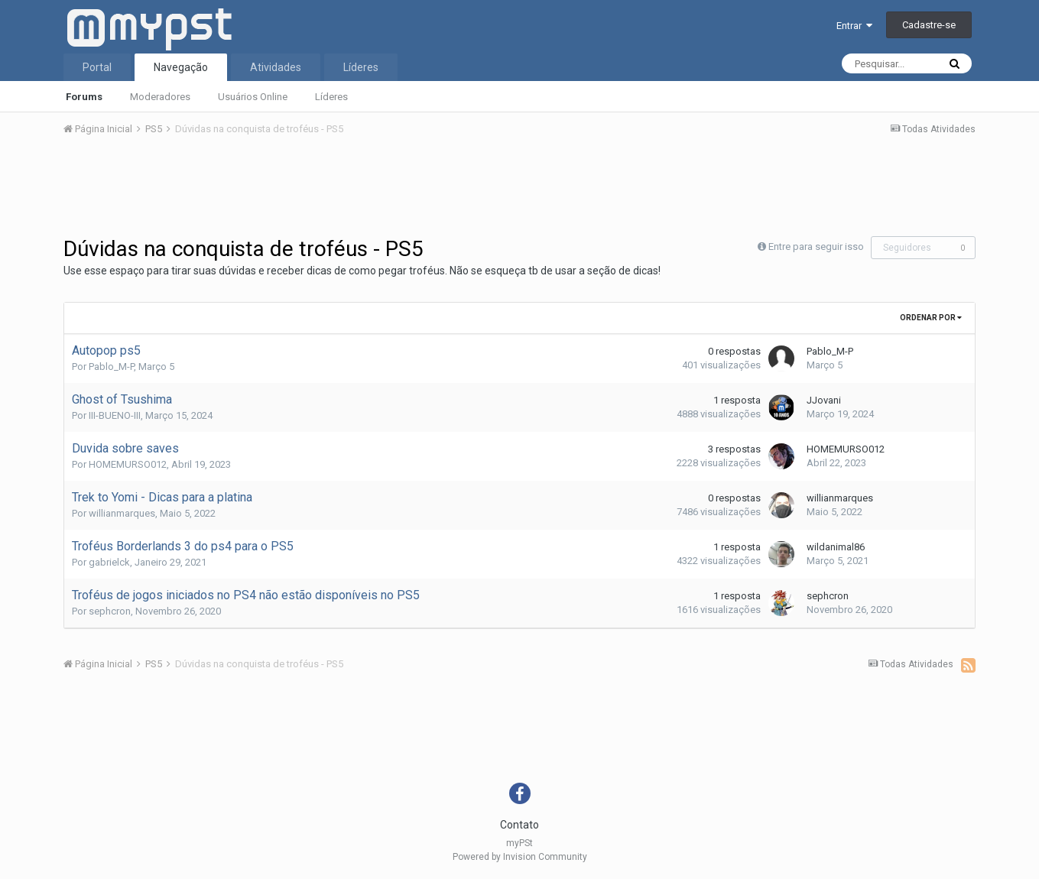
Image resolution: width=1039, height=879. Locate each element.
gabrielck (109, 562)
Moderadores (160, 96)
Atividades (275, 67)
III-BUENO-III (115, 415)
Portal (97, 67)
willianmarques (122, 513)
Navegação (181, 67)
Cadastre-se (929, 25)
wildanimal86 (836, 547)
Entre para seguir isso (816, 246)
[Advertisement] (520, 190)
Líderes (331, 96)
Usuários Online (252, 96)
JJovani (824, 400)
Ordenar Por (931, 317)
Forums (84, 96)
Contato (519, 825)
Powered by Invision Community (520, 856)
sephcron (110, 611)
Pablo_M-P (111, 366)
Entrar (854, 25)
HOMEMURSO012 (128, 464)
